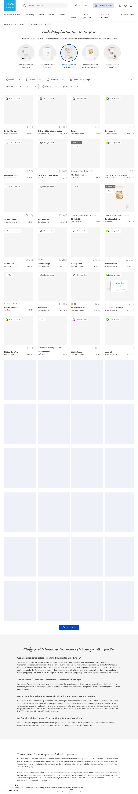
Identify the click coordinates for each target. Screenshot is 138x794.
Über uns (53, 738)
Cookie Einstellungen (100, 766)
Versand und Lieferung (79, 747)
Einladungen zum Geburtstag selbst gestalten (122, 764)
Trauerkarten (91, 661)
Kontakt (74, 755)
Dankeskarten (106, 661)
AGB (95, 746)
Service (74, 738)
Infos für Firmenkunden (57, 755)
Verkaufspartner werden (79, 759)
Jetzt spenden (35, 767)
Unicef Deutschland (55, 747)
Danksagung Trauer (54, 639)
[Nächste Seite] (76, 791)
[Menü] (23, 782)
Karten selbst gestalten (86, 647)
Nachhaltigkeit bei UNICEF (55, 768)
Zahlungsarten (76, 751)
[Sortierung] (123, 79)
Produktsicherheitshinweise (102, 762)
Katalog (51, 759)
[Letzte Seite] (80, 791)
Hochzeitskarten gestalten (121, 748)
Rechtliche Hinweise (102, 739)
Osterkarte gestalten (123, 743)
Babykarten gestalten (123, 754)
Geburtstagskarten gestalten (56, 642)
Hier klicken (37, 720)
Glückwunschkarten (122, 778)
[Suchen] (24, 5)
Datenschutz (98, 754)
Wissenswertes (54, 763)
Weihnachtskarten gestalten (31, 642)
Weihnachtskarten (106, 663)
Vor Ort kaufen (54, 743)
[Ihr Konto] (119, 5)
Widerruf (96, 750)
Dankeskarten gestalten (124, 774)
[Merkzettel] (125, 5)
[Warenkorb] (131, 5)
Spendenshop (53, 751)
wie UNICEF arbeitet (70, 621)
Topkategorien (123, 738)
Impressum (97, 758)
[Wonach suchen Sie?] (44, 5)
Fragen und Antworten (79, 743)
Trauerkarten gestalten (124, 770)
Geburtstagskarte (95, 658)
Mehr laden (69, 362)
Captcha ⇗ (61, 723)
